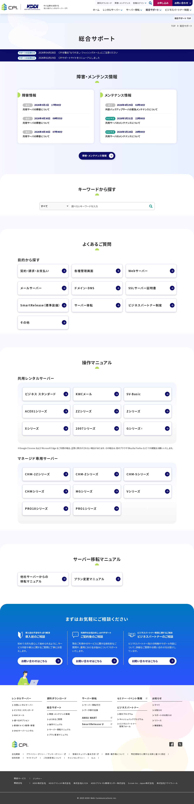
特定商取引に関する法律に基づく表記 (148, 754)
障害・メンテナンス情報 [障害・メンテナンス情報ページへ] (94, 155)
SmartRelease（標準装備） (40, 305)
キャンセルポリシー (76, 757)
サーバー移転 (133, 9)
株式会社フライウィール (167, 783)
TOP (173, 25)
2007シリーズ (85, 428)
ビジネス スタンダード (40, 394)
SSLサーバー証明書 (142, 288)
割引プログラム (126, 714)
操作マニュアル (56, 724)
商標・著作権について (115, 754)
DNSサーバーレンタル (24, 730)
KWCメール (84, 394)
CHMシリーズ (34, 491)
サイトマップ (31, 757)
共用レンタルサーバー (24, 705)
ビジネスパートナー (128, 707)
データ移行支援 (91, 710)
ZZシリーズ (84, 411)
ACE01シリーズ (36, 411)
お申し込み (162, 3)
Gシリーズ (135, 428)
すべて (157, 705)
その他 (25, 322)
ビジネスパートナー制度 (177, 9)
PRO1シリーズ (86, 508)
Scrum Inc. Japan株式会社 (141, 783)
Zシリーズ (133, 411)
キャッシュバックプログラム (131, 719)
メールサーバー (31, 288)
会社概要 (16, 754)
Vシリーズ (133, 491)
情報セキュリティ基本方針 (84, 754)
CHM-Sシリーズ (138, 474)
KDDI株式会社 (39, 783)
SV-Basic (134, 394)
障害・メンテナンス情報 (59, 714)
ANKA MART (89, 717)
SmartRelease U (93, 724)
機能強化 (158, 725)
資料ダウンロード (104, 3)
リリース (158, 720)
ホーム (96, 9)
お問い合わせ (181, 3)
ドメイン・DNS (84, 288)
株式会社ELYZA (81, 783)
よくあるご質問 (55, 719)
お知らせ (157, 698)
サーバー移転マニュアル (60, 729)
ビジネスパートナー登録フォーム (128, 725)
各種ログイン (138, 3)
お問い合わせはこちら (41, 661)
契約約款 (16, 757)
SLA (93, 757)
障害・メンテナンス (122, 3)
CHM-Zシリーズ (87, 474)
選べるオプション (21, 720)
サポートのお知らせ (163, 715)
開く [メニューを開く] (122, 10)
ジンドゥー (37, 778)
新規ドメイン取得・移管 (24, 725)
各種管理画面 (83, 271)
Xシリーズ (32, 428)
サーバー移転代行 (92, 705)
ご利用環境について (53, 757)
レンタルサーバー (111, 9)
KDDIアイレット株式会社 (60, 783)
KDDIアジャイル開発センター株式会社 (108, 783)
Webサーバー (138, 271)
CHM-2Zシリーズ (37, 474)
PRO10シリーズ (36, 508)
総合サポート (152, 9)
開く (190, 3)
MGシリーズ (84, 491)
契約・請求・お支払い (34, 271)
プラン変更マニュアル (89, 579)
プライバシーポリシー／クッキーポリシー (44, 754)
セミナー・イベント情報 (129, 698)
